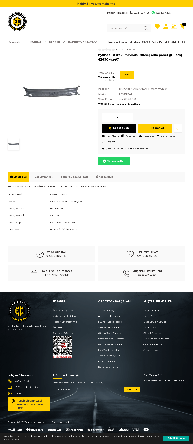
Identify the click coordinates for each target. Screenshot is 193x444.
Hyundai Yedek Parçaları (111, 321)
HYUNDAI (125, 93)
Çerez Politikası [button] (12, 439)
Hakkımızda (150, 327)
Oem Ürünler (159, 88)
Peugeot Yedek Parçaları (110, 361)
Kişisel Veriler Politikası (64, 316)
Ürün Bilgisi (18, 177)
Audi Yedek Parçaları (109, 316)
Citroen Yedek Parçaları (110, 333)
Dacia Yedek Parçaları (109, 367)
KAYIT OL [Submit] (132, 389)
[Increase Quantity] (130, 117)
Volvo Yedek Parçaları (109, 327)
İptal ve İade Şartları (63, 310)
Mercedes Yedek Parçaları (111, 338)
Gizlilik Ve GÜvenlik (63, 333)
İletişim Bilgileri (151, 310)
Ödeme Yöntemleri (153, 344)
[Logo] (17, 21)
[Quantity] (117, 117)
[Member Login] (166, 26)
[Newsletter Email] (96, 390)
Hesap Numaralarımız (65, 321)
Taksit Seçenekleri (74, 177)
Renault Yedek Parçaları (110, 344)
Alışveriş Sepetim (152, 350)
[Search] (129, 28)
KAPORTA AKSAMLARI (134, 88)
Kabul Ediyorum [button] (176, 438)
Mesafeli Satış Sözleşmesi (156, 338)
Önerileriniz (104, 177)
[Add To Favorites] (178, 128)
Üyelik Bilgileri (150, 316)
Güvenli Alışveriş (152, 333)
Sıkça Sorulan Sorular (154, 321)
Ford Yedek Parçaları (109, 350)
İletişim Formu (61, 327)
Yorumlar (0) (43, 177)
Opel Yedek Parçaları (109, 355)
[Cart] (182, 26)
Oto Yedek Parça (106, 310)
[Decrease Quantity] (105, 117)
